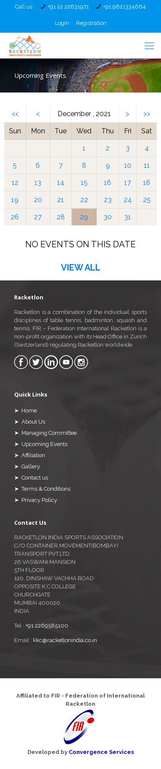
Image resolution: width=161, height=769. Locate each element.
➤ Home (25, 410)
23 (108, 200)
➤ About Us (29, 421)
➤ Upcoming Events (40, 444)
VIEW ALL (80, 267)
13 (37, 182)
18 (146, 182)
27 (38, 217)
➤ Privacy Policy (35, 500)
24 (128, 200)
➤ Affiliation (29, 455)
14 (60, 182)
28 (61, 217)
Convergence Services (101, 752)
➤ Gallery (27, 466)
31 (127, 217)
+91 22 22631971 (68, 6)
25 (147, 200)
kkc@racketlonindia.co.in (65, 640)
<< (15, 114)
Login (62, 23)
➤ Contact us (31, 477)
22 (84, 200)
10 (127, 165)
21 (60, 200)
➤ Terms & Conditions (42, 489)
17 (127, 182)
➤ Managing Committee (45, 433)
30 (107, 217)
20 (38, 200)
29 (84, 217)
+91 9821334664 (124, 6)
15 (84, 182)
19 (14, 200)
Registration (91, 23)
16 (107, 182)
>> (146, 114)
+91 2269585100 (46, 625)
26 (15, 217)
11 (147, 165)
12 (15, 182)
